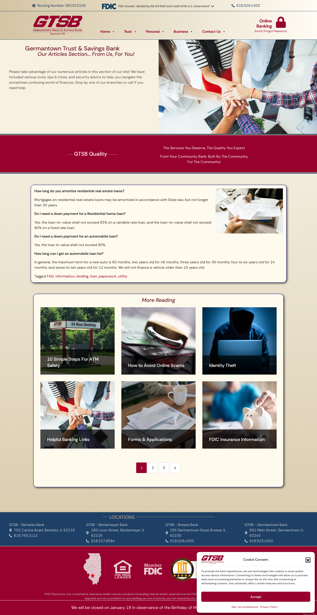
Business (183, 31)
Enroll (258, 31)
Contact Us (214, 31)
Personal (155, 31)
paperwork (107, 276)
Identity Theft (222, 365)
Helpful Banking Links (68, 439)
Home (107, 31)
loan (93, 276)
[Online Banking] (280, 22)
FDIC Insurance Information (237, 439)
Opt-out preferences (245, 607)
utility (122, 276)
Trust (130, 31)
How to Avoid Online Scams (156, 365)
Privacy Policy (269, 607)
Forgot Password (275, 31)
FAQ (50, 276)
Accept (255, 597)
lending (82, 276)
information (65, 276)
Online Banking (264, 23)
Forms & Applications (150, 439)
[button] (308, 560)
